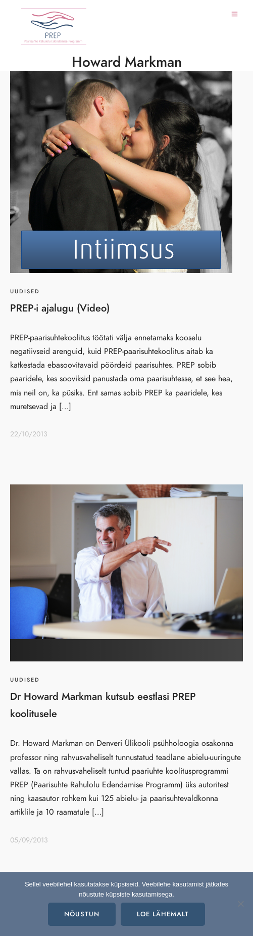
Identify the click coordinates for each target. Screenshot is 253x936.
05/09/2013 (29, 840)
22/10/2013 (28, 434)
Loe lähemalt (163, 914)
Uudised (25, 291)
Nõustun (81, 914)
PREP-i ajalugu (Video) (60, 308)
